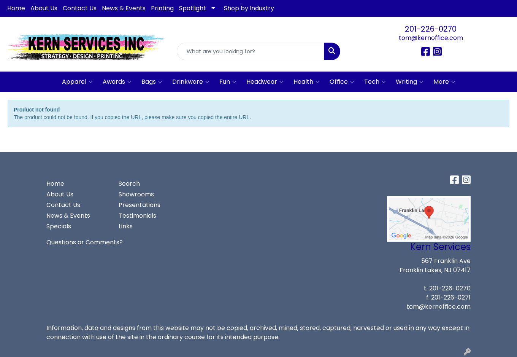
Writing (409, 81)
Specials (58, 226)
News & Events (124, 8)
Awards (117, 81)
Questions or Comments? (84, 242)
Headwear (265, 81)
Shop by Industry (249, 8)
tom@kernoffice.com (431, 37)
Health (306, 81)
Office (342, 81)
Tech (375, 81)
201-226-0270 (431, 29)
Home (16, 8)
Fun (227, 81)
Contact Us (80, 8)
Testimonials (137, 215)
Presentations (139, 205)
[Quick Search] (250, 51)
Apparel (77, 81)
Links (126, 226)
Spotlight (192, 8)
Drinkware (190, 81)
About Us (43, 8)
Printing (162, 8)
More (444, 81)
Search (129, 183)
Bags (151, 81)
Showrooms (136, 194)
